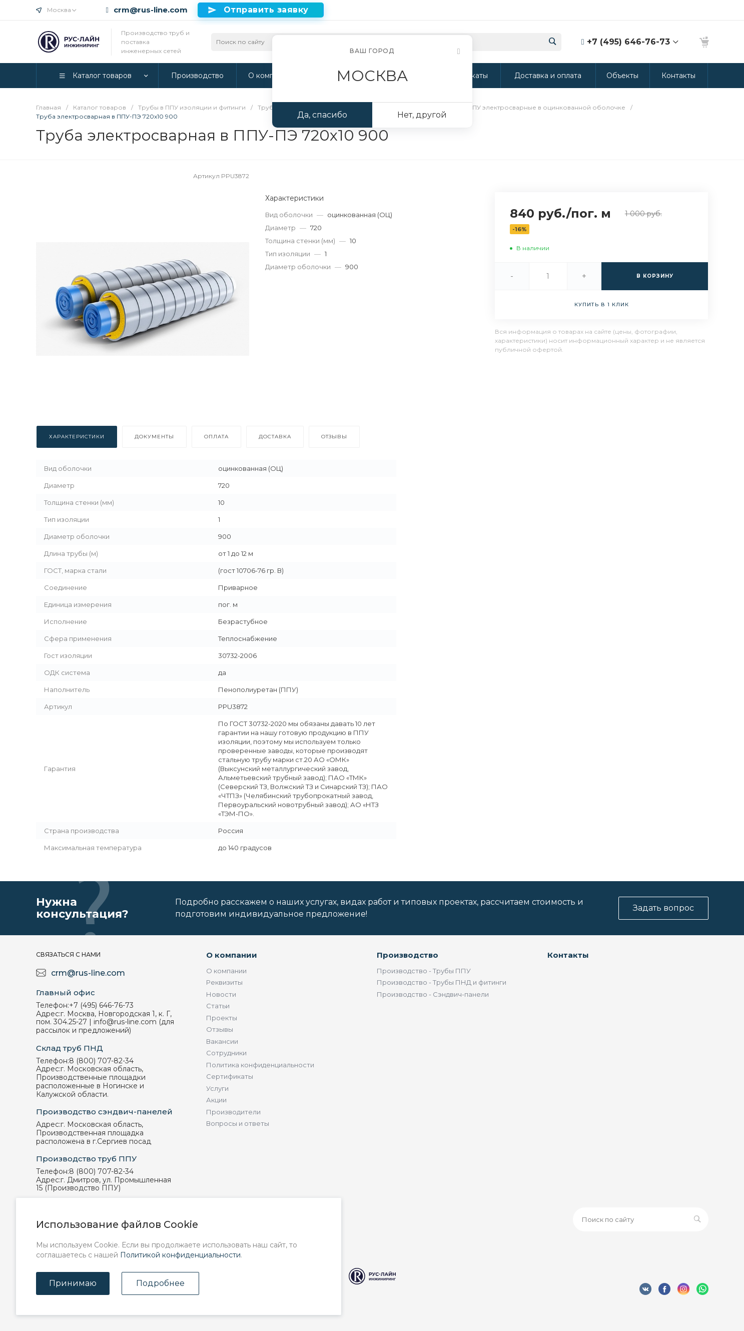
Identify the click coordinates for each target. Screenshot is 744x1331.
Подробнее (160, 1283)
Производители (233, 1112)
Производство (407, 955)
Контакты (568, 955)
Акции (216, 1100)
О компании (231, 955)
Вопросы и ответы (237, 1123)
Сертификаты (229, 1076)
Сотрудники (226, 1053)
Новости (221, 994)
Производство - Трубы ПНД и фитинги (441, 982)
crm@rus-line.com (151, 10)
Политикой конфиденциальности (180, 1254)
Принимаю (73, 1283)
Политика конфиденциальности (260, 1065)
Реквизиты (224, 982)
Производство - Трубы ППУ (424, 971)
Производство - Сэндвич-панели (433, 994)
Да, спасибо (322, 115)
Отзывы (219, 1029)
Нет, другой (422, 115)
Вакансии (222, 1041)
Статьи (218, 1006)
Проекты (221, 1018)
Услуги (217, 1088)
